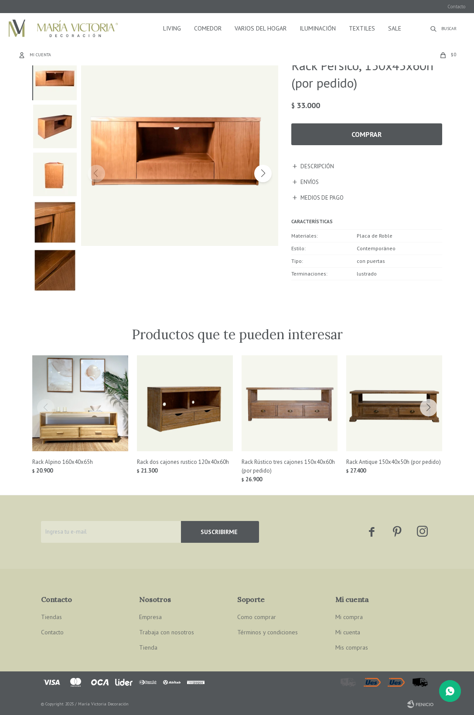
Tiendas (51, 617)
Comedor (208, 28)
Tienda (148, 647)
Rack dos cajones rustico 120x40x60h (183, 462)
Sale (394, 28)
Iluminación (318, 28)
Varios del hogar (260, 28)
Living (172, 28)
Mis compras (351, 647)
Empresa (150, 617)
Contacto (456, 6)
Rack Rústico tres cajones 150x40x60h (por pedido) (288, 466)
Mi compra (349, 617)
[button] (263, 173)
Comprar (366, 134)
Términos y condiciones (267, 632)
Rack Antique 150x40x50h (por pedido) (393, 462)
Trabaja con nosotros (166, 632)
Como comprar (256, 617)
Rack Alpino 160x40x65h (62, 462)
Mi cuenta (347, 632)
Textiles (362, 28)
